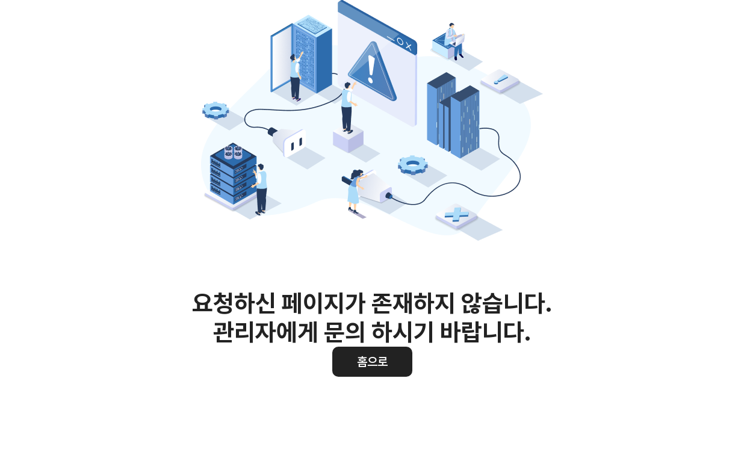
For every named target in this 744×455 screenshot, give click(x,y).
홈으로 (372, 361)
